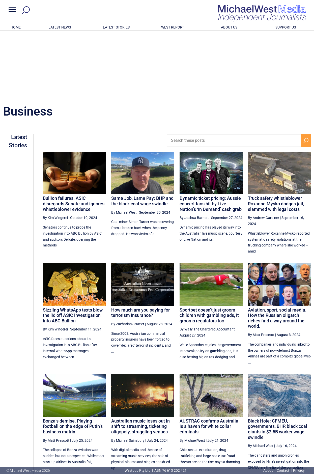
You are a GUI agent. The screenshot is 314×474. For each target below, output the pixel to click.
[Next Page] (305, 424)
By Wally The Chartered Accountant (207, 263)
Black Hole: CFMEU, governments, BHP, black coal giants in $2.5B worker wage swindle (277, 363)
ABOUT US (229, 27)
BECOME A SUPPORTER (288, 442)
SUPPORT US (285, 27)
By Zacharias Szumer (127, 258)
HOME (16, 27)
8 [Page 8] (295, 424)
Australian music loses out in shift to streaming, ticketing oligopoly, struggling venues (140, 360)
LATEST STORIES (116, 27)
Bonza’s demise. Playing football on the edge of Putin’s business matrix (73, 360)
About (268, 470)
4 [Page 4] (252, 424)
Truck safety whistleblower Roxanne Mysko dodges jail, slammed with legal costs (276, 137)
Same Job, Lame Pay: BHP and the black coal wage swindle (142, 134)
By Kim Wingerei (55, 152)
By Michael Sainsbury (128, 374)
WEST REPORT (172, 27)
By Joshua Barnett (194, 152)
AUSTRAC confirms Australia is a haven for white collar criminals (209, 360)
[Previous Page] (241, 424)
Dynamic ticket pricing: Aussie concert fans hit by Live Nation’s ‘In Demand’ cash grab (211, 137)
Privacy (299, 470)
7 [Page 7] (284, 424)
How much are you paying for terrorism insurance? (140, 246)
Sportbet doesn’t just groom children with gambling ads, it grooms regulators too (209, 249)
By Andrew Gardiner (263, 152)
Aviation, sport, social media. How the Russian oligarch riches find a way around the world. (277, 252)
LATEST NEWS (59, 27)
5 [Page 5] (263, 424)
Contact (283, 470)
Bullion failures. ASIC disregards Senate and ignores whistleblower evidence (73, 137)
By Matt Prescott (261, 269)
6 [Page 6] (274, 424)
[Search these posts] (234, 74)
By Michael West (124, 146)
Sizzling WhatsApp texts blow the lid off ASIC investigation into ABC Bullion (73, 249)
